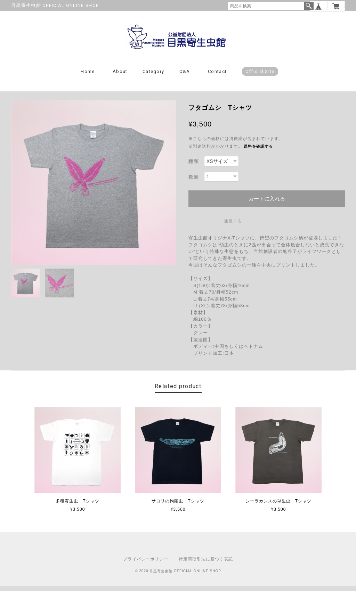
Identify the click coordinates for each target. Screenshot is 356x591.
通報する (233, 226)
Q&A (184, 76)
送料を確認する (258, 151)
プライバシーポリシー (145, 564)
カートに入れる (267, 204)
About (120, 76)
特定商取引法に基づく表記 (206, 564)
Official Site (260, 76)
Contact (217, 76)
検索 (309, 6)
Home (88, 76)
